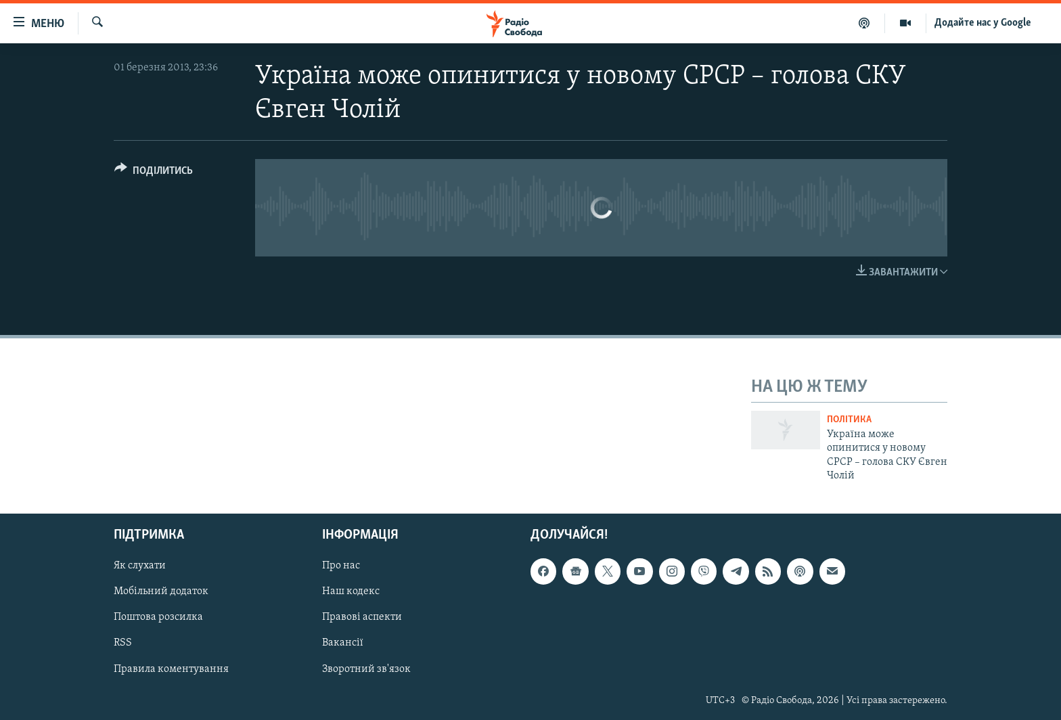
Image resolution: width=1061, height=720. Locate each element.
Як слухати (140, 566)
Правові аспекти (362, 617)
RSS (123, 643)
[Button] (153, 173)
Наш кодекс (351, 592)
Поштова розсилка (158, 617)
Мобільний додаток (161, 592)
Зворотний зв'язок (366, 669)
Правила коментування (171, 669)
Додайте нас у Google (982, 23)
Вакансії (342, 643)
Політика (849, 420)
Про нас (341, 566)
